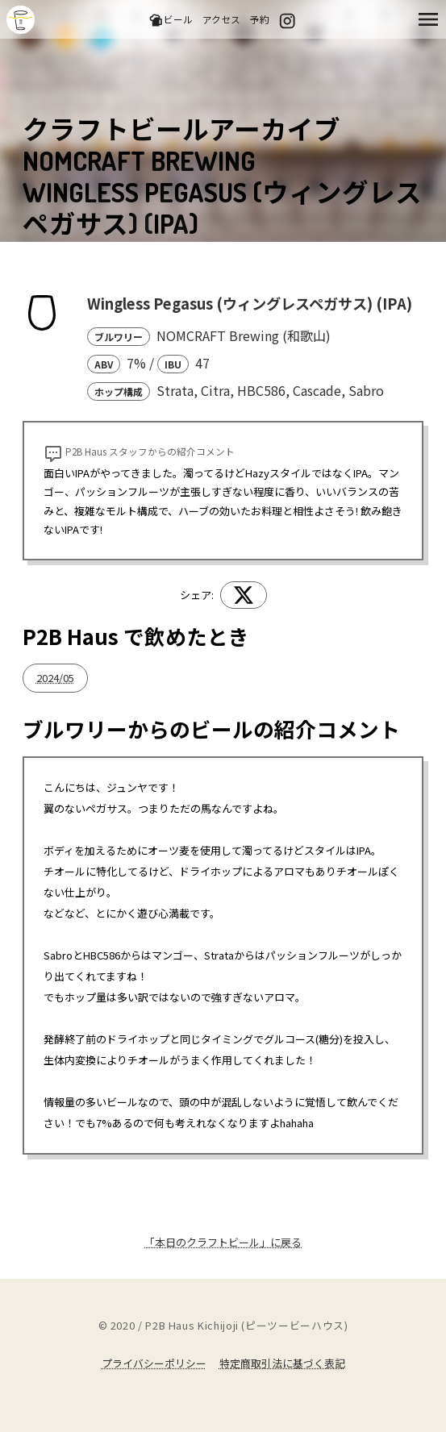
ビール (170, 19)
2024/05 (55, 677)
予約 (259, 19)
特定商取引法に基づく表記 (282, 1363)
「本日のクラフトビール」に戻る (223, 1242)
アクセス (221, 19)
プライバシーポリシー (154, 1363)
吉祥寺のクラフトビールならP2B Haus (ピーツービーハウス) (20, 20)
